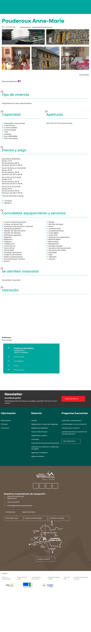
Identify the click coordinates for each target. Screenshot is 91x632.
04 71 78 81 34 (18, 361)
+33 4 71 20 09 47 (13, 502)
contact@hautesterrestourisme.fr (19, 506)
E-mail (16, 366)
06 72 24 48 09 (19, 357)
